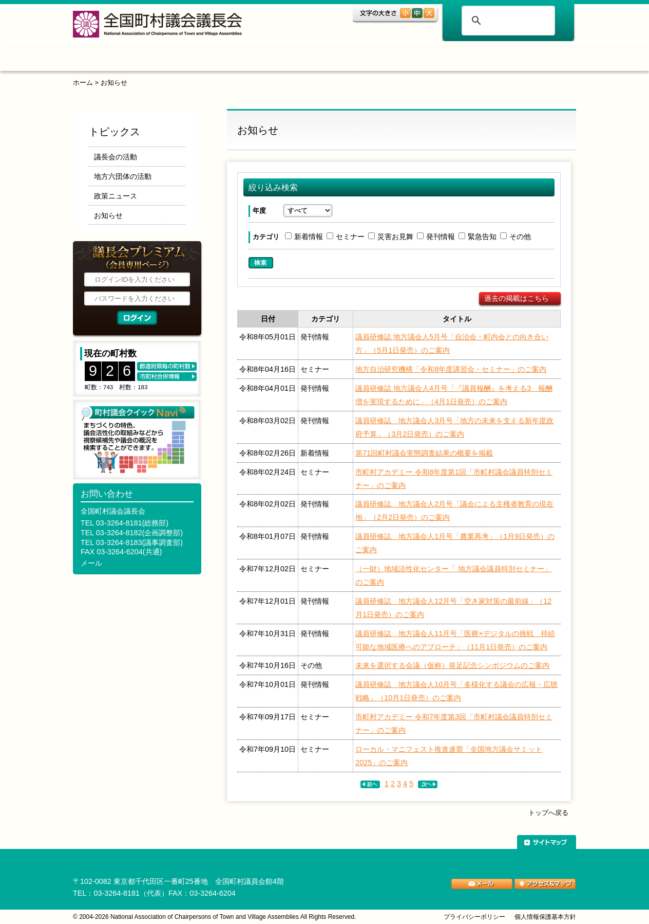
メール (91, 563)
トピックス (175, 60)
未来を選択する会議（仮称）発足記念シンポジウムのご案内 (452, 665)
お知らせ (114, 82)
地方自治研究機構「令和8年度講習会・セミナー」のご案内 (450, 369)
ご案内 (445, 60)
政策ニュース (115, 196)
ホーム (106, 60)
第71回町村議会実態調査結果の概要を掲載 (424, 453)
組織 (241, 60)
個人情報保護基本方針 (545, 916)
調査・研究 (311, 60)
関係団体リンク (527, 60)
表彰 (382, 60)
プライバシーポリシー (474, 916)
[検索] (507, 20)
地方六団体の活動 (122, 176)
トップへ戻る (548, 813)
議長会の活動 (115, 157)
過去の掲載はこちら (516, 298)
